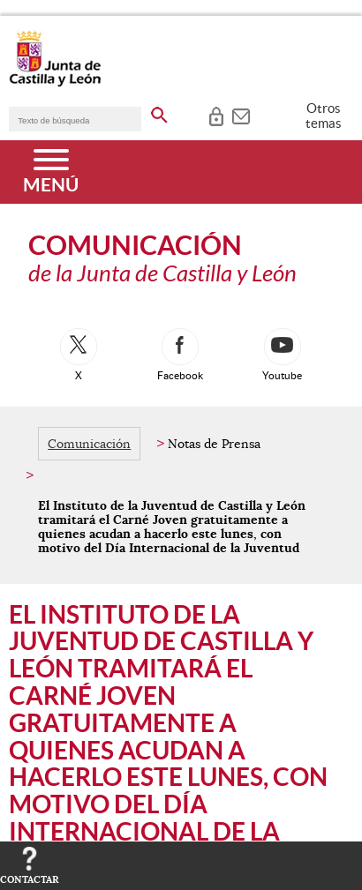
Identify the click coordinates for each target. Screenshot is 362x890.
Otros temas (323, 116)
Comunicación (89, 444)
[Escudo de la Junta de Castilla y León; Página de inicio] (55, 83)
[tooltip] (216, 115)
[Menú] (51, 172)
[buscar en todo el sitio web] (159, 112)
